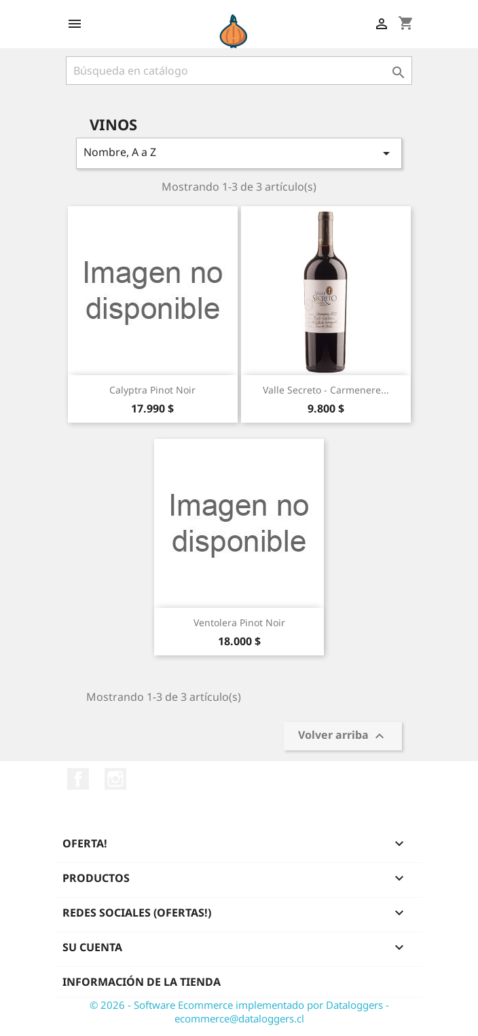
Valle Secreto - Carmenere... (326, 389)
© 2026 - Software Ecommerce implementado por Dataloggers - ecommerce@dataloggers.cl (239, 1011)
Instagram (115, 779)
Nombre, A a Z (239, 153)
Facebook (78, 779)
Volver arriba (343, 736)
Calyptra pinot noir (152, 389)
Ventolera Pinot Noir (239, 622)
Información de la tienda (141, 981)
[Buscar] (239, 70)
